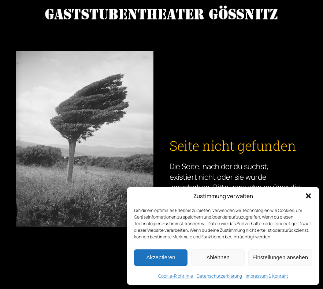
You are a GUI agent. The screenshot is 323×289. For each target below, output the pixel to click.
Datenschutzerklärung (219, 276)
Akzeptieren (160, 257)
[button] (308, 196)
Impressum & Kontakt (267, 276)
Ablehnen (217, 257)
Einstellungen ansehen (280, 257)
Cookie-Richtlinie (175, 276)
